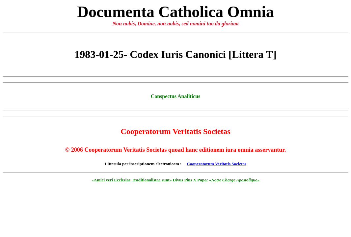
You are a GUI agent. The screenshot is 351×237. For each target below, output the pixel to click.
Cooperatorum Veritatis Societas (217, 163)
